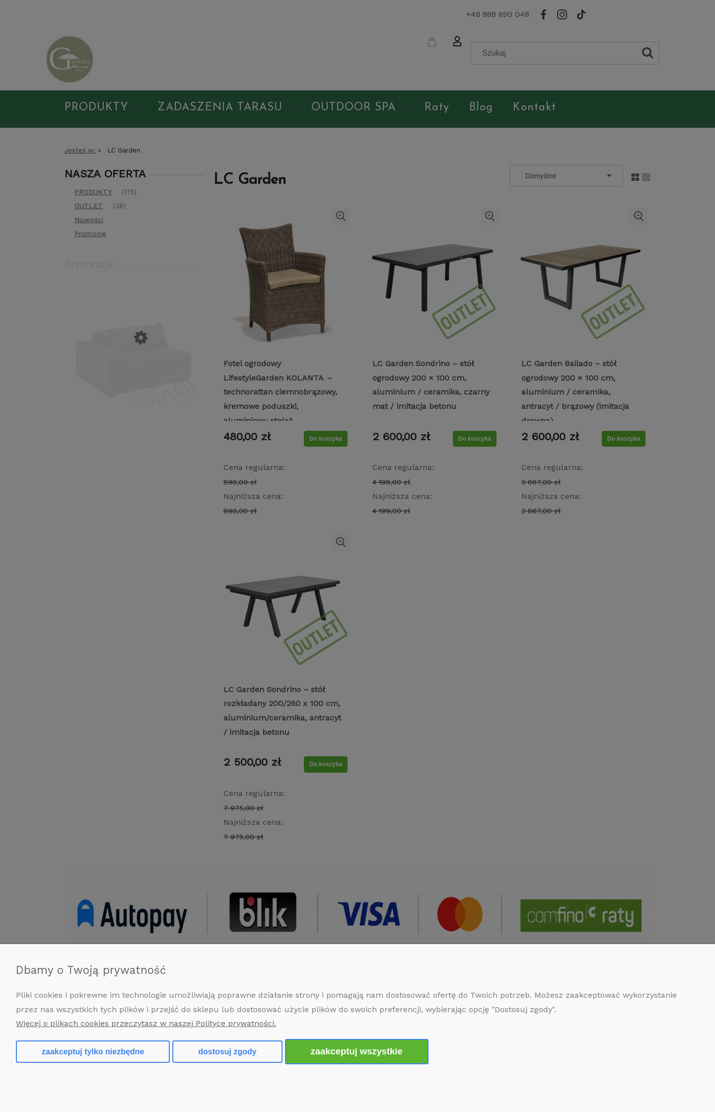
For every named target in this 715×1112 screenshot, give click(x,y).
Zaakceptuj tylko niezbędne (93, 1051)
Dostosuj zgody (227, 1051)
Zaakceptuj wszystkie (357, 1051)
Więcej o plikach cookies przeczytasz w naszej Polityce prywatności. (146, 1023)
